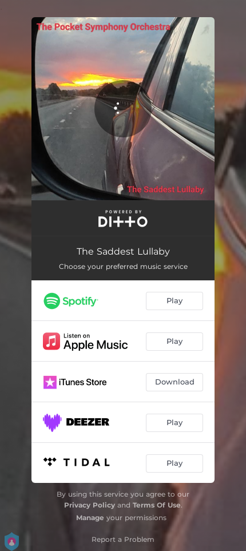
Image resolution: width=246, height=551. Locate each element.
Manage (90, 517)
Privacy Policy (89, 505)
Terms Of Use (157, 505)
